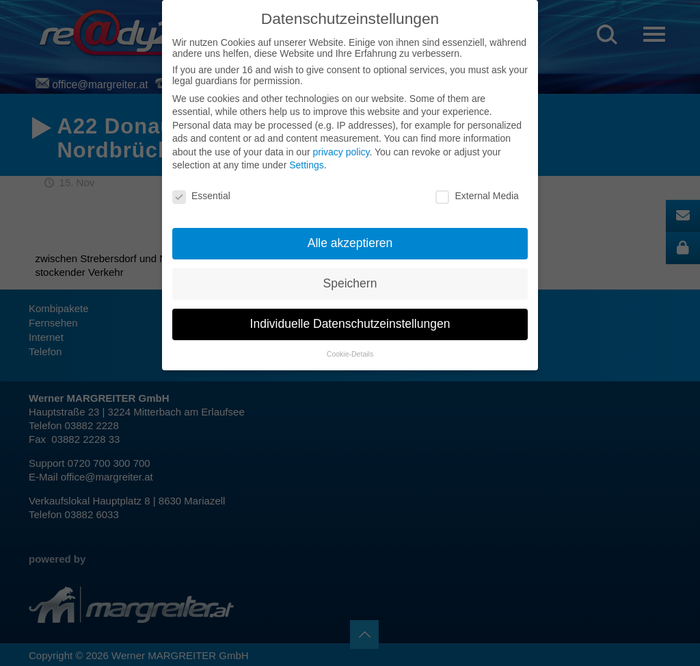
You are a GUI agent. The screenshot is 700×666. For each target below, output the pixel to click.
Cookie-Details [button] (350, 354)
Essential (201, 195)
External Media (476, 195)
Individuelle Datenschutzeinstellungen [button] (350, 324)
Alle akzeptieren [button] (350, 243)
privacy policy (340, 151)
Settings (306, 164)
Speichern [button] (350, 283)
